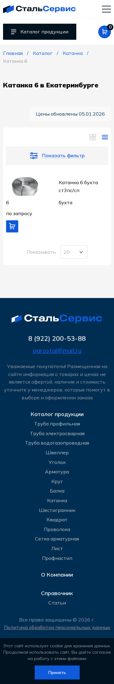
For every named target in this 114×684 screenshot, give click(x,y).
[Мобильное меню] (106, 8)
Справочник (57, 593)
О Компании (57, 574)
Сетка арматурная (57, 539)
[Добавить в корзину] (12, 226)
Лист (57, 548)
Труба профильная (57, 424)
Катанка (57, 500)
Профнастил (57, 558)
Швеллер (57, 452)
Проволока (57, 529)
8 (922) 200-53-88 (57, 338)
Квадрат (57, 519)
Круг (57, 481)
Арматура (57, 472)
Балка (57, 491)
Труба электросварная (57, 433)
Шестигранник (57, 510)
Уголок (57, 462)
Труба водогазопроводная (57, 443)
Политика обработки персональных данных (57, 627)
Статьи (57, 603)
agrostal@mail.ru (57, 350)
